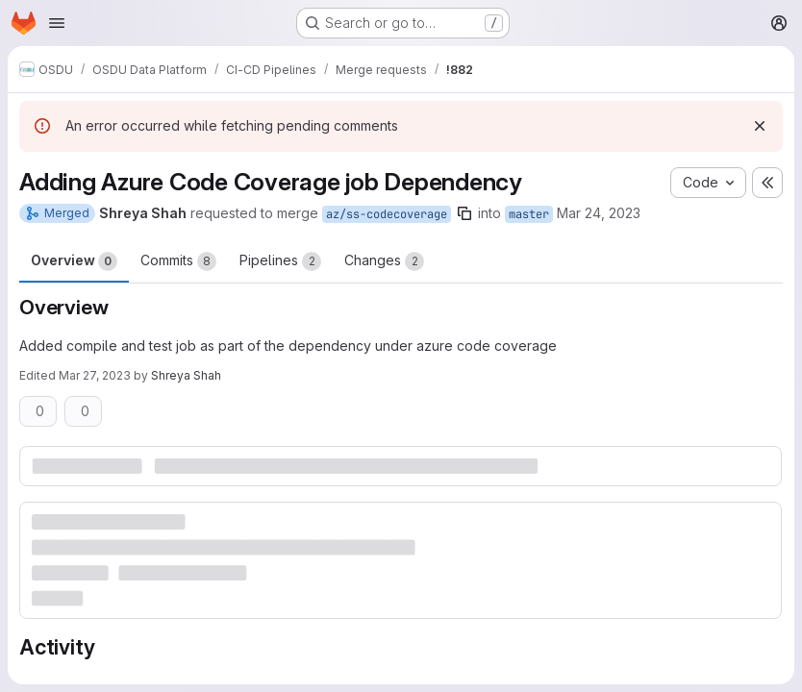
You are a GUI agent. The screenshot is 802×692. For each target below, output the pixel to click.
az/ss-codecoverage (386, 214)
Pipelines (280, 261)
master (529, 214)
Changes (384, 261)
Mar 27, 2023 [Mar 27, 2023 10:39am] (95, 375)
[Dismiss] (759, 125)
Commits (178, 261)
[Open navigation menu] (56, 23)
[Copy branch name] (464, 213)
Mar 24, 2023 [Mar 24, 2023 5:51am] (598, 213)
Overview (74, 261)
